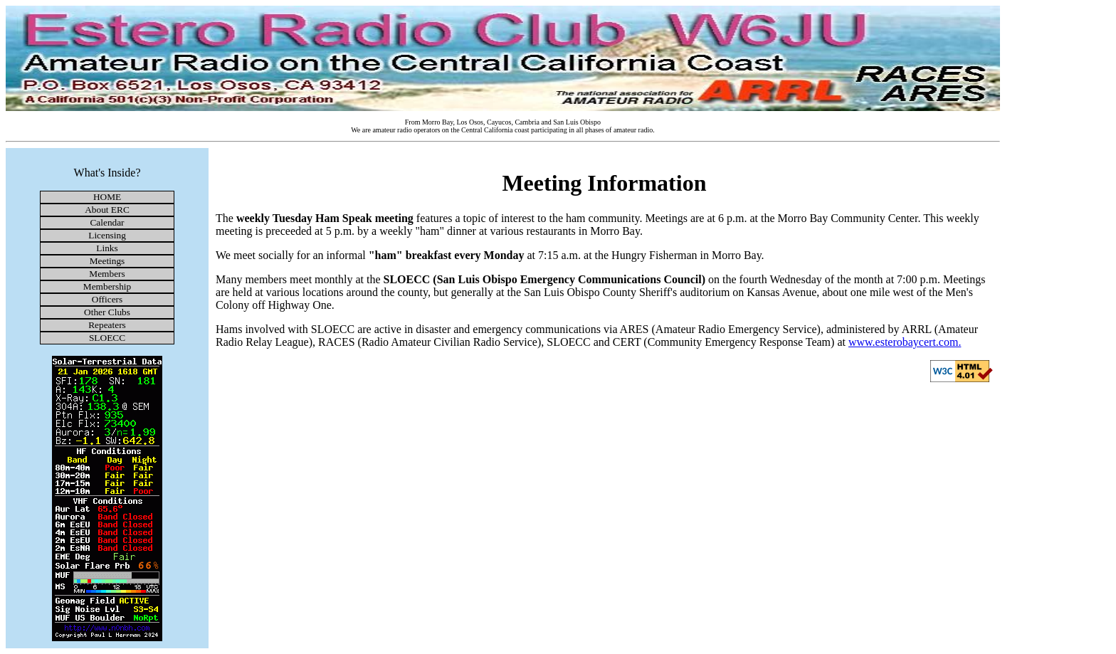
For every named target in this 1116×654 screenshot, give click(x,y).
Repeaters (107, 325)
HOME (107, 196)
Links (106, 248)
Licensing (107, 235)
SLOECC (107, 337)
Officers (107, 299)
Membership (107, 286)
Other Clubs (107, 312)
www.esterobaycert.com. (904, 342)
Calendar (107, 222)
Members (107, 273)
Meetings (107, 260)
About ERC (107, 209)
